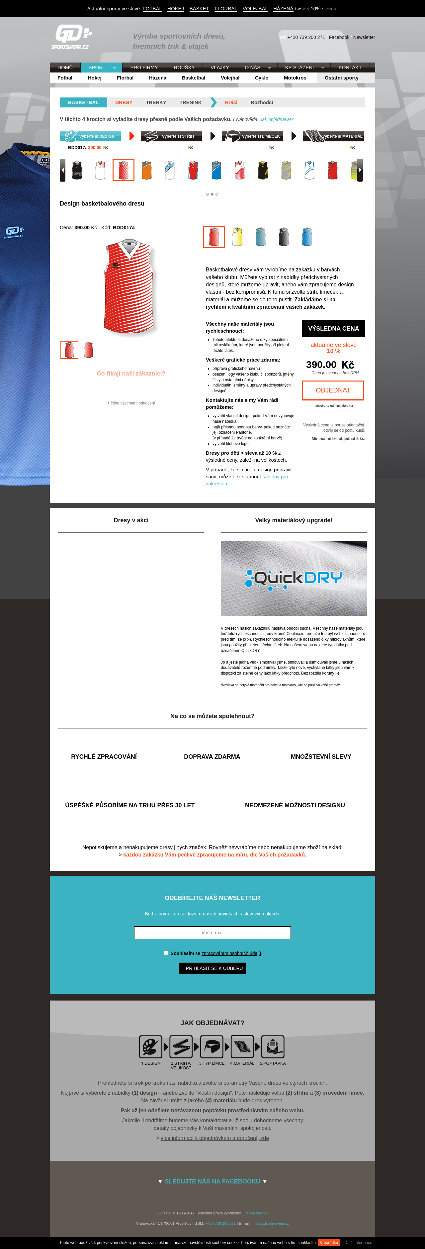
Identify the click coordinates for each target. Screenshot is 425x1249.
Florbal (125, 77)
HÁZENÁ (283, 8)
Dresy (124, 102)
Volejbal (230, 77)
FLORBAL (225, 8)
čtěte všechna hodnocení (133, 403)
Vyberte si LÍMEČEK (261, 136)
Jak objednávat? (277, 119)
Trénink (191, 102)
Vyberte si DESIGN (97, 136)
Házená (158, 77)
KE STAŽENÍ (301, 68)
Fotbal (64, 77)
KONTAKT (350, 67)
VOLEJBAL (255, 8)
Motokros (295, 77)
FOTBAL (152, 8)
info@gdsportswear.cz (270, 1223)
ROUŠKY (184, 67)
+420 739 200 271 (306, 37)
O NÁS (254, 68)
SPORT (98, 68)
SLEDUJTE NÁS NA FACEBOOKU (212, 1181)
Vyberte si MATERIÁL (342, 136)
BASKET (199, 8)
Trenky (156, 102)
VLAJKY (220, 67)
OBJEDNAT (333, 390)
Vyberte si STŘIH (178, 136)
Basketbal (194, 77)
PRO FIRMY (144, 67)
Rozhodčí (262, 102)
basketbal (83, 102)
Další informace (358, 1242)
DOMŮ (65, 67)
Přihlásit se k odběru (214, 968)
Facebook (339, 37)
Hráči (231, 102)
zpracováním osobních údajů (231, 953)
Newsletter (364, 37)
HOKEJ (175, 8)
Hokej (95, 77)
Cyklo (262, 77)
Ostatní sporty (343, 78)
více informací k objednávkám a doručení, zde (215, 1138)
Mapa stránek (256, 1213)
